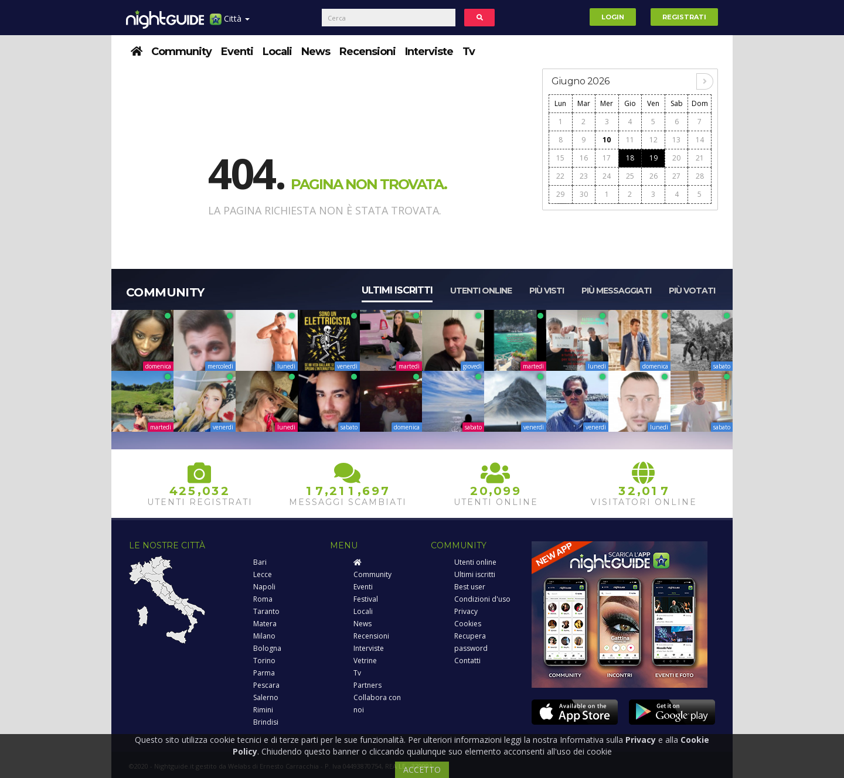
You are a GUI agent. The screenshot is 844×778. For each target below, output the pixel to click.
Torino (264, 661)
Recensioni (367, 51)
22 (560, 176)
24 (607, 176)
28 (700, 176)
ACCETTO (422, 769)
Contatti (467, 661)
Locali (277, 51)
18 (630, 158)
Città (230, 23)
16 (584, 158)
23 (584, 176)
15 (560, 158)
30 (584, 194)
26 (653, 176)
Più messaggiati (616, 290)
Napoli (264, 587)
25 (630, 176)
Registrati (684, 17)
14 (700, 140)
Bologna (267, 648)
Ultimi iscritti (397, 290)
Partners (367, 685)
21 (700, 158)
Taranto (266, 611)
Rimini (263, 710)
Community (181, 51)
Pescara (266, 685)
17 (607, 158)
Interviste (429, 51)
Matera (265, 624)
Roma (263, 599)
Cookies (467, 624)
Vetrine (365, 661)
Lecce (262, 574)
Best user (469, 587)
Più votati (692, 290)
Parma (264, 673)
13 (676, 140)
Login (612, 17)
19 (653, 158)
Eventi (237, 51)
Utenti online (481, 290)
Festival (365, 599)
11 (630, 140)
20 (676, 158)
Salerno (265, 697)
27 (676, 176)
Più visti (546, 290)
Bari (260, 562)
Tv (468, 51)
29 (560, 194)
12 (653, 140)
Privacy (466, 611)
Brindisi (265, 722)
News (315, 51)
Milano (264, 636)
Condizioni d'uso (482, 599)
